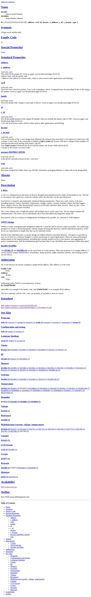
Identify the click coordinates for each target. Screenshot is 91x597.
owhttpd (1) (12, 322)
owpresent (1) (67, 322)
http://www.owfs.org (9, 487)
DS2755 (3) (42, 429)
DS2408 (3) (24, 379)
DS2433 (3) (14, 370)
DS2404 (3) (33, 350)
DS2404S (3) (43, 350)
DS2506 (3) (33, 370)
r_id (3, 112)
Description (8, 185)
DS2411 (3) (14, 359)
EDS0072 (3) (80, 391)
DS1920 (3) (54, 388)
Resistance (6, 415)
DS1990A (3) (25, 359)
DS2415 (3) (52, 350)
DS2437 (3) (14, 429)
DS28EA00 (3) (53, 379)
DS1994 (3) (23, 350)
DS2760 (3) (61, 429)
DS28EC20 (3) (54, 370)
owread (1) (48, 322)
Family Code (8, 37)
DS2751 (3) (33, 429)
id (2, 107)
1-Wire (4, 190)
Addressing (8, 259)
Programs (5, 318)
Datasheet (7, 298)
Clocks (4, 345)
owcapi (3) (21, 341)
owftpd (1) (21, 322)
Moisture (5, 472)
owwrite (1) (56, 322)
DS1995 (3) (61, 368)
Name (4, 6)
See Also (6, 312)
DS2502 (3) (24, 370)
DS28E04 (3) (43, 370)
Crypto (4, 454)
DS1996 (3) (71, 368)
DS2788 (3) (14, 431)
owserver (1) (30, 322)
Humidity (5, 397)
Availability (8, 481)
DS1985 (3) (14, 368)
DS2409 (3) (33, 379)
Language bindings (10, 336)
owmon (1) (20, 331)
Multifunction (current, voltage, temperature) (22, 424)
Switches (5, 374)
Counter (5, 436)
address (4, 62)
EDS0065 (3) (27, 391)
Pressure (5, 463)
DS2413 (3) (42, 379)
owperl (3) (12, 341)
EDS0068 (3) (59, 391)
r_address (5, 67)
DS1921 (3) (63, 388)
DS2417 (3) (62, 350)
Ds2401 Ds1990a (8, 246)
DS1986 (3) (24, 368)
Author (5, 491)
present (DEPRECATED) (13, 152)
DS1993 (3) (52, 368)
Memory (5, 363)
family (4, 96)
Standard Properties (13, 57)
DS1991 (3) (33, 368)
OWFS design (7, 222)
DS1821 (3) (73, 388)
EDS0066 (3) (38, 391)
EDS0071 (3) (69, 391)
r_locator (5, 132)
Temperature (7, 384)
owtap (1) (11, 331)
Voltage (4, 406)
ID (2, 354)
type (3, 163)
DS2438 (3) (14, 402)
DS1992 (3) (42, 368)
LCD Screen (7, 445)
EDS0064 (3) (16, 391)
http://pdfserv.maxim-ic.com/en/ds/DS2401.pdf (19, 305)
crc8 (3, 83)
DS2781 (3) (5, 431)
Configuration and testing (13, 327)
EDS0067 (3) (48, 391)
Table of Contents (7, 2)
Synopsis (6, 27)
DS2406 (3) (14, 379)
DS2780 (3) (80, 429)
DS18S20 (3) (45, 388)
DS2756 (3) (52, 429)
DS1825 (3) (14, 388)
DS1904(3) (14, 350)
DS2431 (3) (5, 370)
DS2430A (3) (81, 368)
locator (4, 127)
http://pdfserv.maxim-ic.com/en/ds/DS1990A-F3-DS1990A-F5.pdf (26, 308)
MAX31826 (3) (7, 393)
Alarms (5, 175)
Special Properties (12, 47)
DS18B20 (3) (34, 388)
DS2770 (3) (71, 429)
